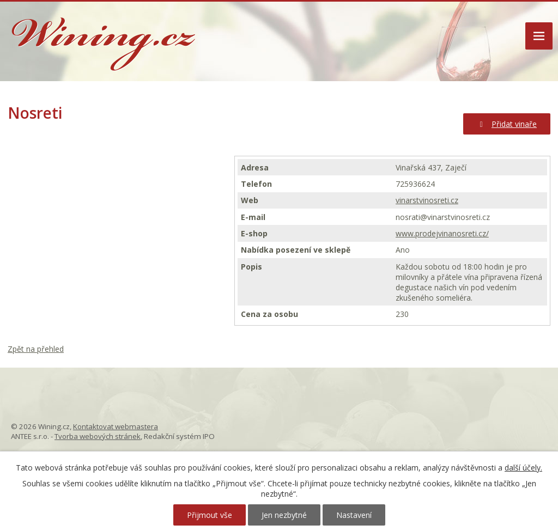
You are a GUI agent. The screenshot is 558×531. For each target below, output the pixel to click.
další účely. (523, 467)
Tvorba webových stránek (97, 436)
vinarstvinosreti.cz (427, 200)
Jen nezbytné (284, 515)
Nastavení (354, 515)
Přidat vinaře (507, 124)
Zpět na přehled (36, 349)
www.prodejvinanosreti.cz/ (442, 233)
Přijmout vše (209, 515)
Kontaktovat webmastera (115, 426)
